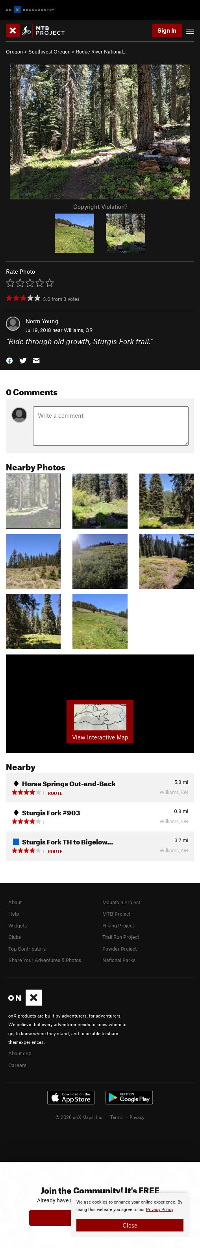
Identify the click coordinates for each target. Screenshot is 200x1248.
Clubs (14, 937)
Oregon (14, 51)
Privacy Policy (159, 1209)
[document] (129, 1214)
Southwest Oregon (49, 51)
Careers (17, 1065)
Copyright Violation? (100, 206)
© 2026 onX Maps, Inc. (80, 1117)
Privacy (137, 1117)
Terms (116, 1117)
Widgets (17, 925)
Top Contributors (27, 949)
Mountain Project (121, 902)
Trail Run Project (120, 937)
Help (13, 914)
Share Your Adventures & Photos (44, 960)
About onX (20, 1053)
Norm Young (42, 320)
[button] (9, 359)
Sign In (166, 30)
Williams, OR (78, 330)
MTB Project (116, 914)
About (15, 902)
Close (129, 1225)
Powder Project (119, 949)
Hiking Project (118, 925)
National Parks (118, 960)
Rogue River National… (101, 51)
